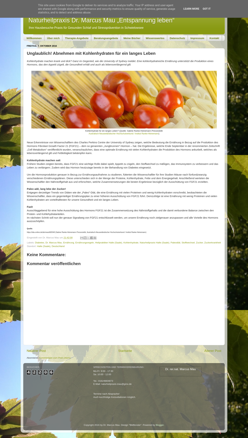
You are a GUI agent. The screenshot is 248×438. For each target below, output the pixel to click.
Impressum (197, 38)
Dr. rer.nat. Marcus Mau (180, 369)
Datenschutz (177, 38)
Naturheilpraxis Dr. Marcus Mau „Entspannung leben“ (101, 20)
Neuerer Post (36, 351)
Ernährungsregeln (84, 242)
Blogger (160, 425)
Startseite (125, 351)
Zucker (199, 242)
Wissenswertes (155, 38)
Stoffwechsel (188, 242)
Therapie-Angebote (77, 38)
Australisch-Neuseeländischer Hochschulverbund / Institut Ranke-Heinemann (124, 133)
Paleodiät (175, 242)
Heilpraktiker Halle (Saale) (108, 242)
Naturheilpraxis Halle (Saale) (154, 242)
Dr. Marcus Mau (53, 242)
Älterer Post (212, 351)
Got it (207, 8)
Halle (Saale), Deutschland (51, 246)
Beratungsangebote (106, 38)
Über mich (53, 38)
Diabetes (39, 242)
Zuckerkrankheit (212, 242)
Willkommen (34, 38)
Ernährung (68, 242)
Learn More (191, 8)
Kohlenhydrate (130, 242)
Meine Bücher (131, 38)
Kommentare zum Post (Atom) (55, 358)
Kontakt (214, 38)
